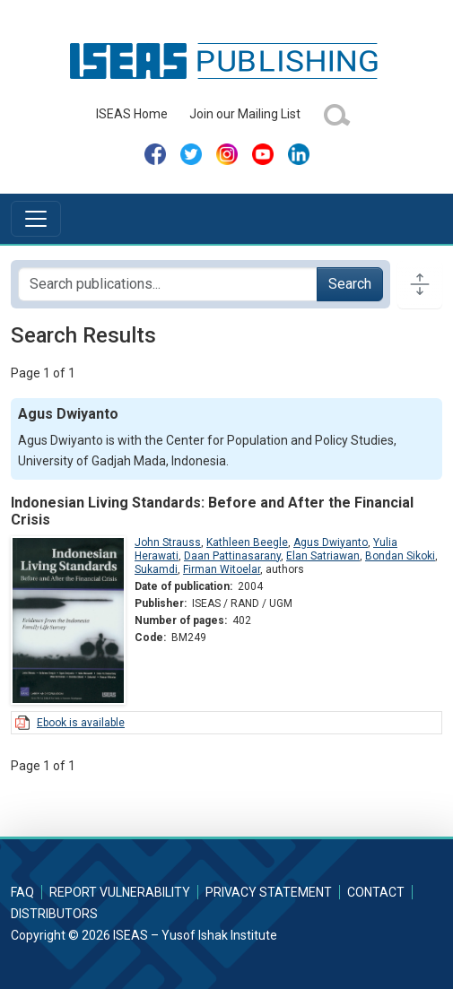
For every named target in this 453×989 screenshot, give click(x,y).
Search (349, 283)
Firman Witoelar (221, 569)
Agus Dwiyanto (330, 542)
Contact (376, 892)
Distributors (54, 914)
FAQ (22, 892)
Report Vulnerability (119, 892)
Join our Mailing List (245, 114)
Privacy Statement (268, 892)
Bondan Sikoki (400, 556)
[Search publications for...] (168, 284)
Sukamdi (156, 569)
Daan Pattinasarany (232, 556)
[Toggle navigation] (36, 219)
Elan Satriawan (323, 556)
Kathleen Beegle (247, 542)
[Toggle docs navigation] (419, 284)
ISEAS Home (132, 114)
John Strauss (168, 542)
